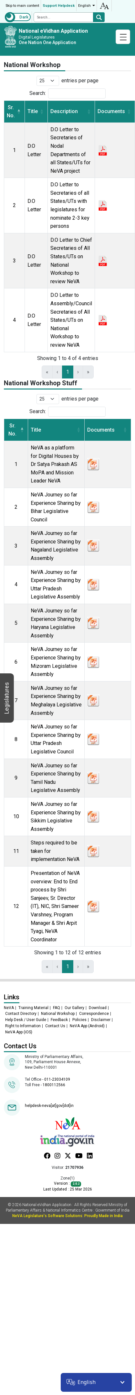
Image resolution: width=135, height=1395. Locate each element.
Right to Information (23, 1026)
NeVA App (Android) (87, 1026)
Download (98, 1008)
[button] (19, 111)
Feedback (59, 1019)
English (84, 6)
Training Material (33, 1008)
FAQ (56, 1008)
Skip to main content (22, 6)
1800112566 (54, 1085)
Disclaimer (100, 1019)
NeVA (9, 1008)
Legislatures (6, 698)
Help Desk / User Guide (25, 1019)
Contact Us (55, 1026)
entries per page (80, 80)
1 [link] (67, 372)
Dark (23, 17)
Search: (37, 93)
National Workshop (58, 1013)
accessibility (104, 5)
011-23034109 (57, 1079)
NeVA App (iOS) (18, 1032)
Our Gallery (74, 1008)
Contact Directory (20, 1013)
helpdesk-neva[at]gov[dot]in (49, 1105)
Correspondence (94, 1013)
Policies (79, 1019)
